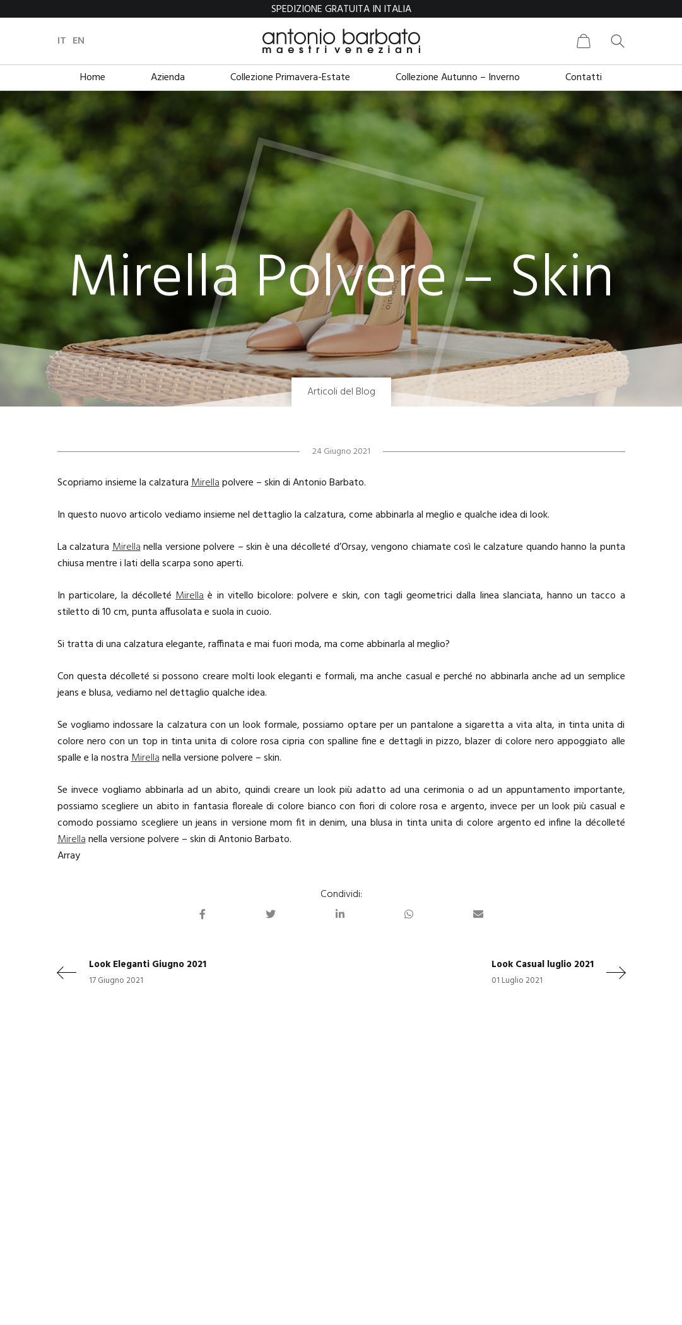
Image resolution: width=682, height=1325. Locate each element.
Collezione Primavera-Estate (290, 77)
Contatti (583, 77)
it (61, 41)
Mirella (205, 483)
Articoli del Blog (341, 392)
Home (92, 77)
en (79, 41)
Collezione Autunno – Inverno (458, 77)
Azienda (168, 77)
